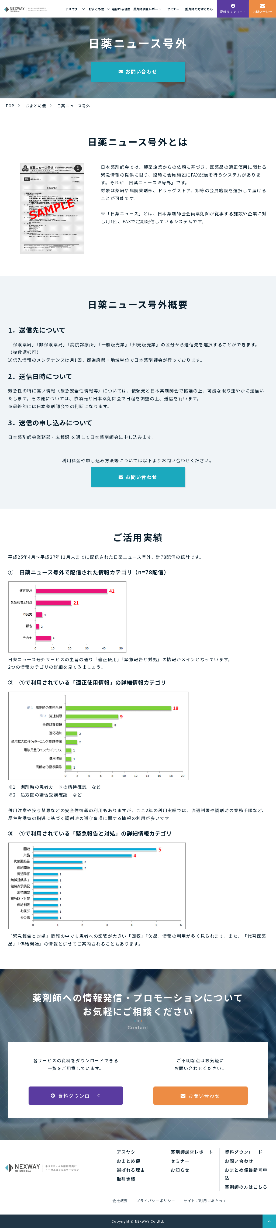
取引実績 (126, 1179)
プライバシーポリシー (155, 1200)
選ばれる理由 (121, 9)
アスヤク (71, 9)
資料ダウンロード (233, 11)
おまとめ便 (96, 9)
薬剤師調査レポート (147, 9)
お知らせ (180, 1170)
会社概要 (120, 1200)
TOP (10, 105)
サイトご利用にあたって (205, 1200)
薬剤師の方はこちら (199, 9)
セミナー (173, 9)
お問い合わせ (262, 11)
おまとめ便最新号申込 (246, 1174)
